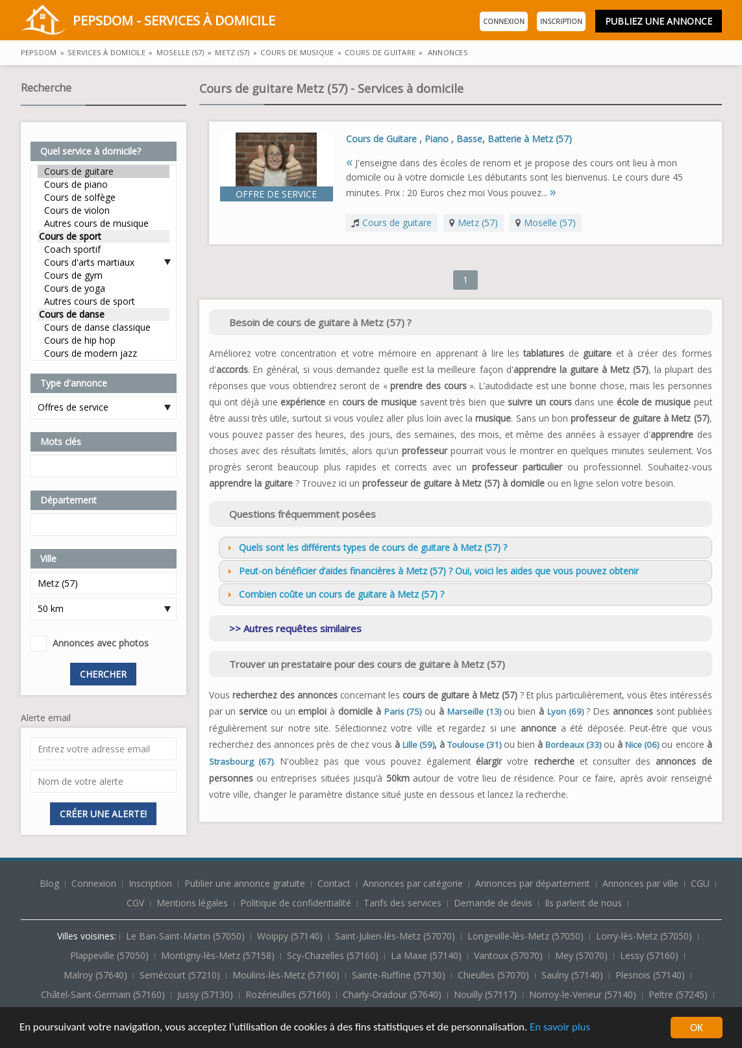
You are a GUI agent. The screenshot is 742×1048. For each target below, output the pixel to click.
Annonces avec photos (101, 643)
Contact (335, 883)
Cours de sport (103, 236)
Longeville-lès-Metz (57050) (526, 936)
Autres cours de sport (103, 301)
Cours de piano (103, 184)
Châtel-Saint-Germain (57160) (104, 994)
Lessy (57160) (650, 955)
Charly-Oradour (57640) (393, 994)
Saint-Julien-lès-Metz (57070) (396, 936)
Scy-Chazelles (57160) (334, 955)
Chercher (103, 674)
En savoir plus (566, 1028)
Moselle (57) (550, 222)
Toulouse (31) (474, 744)
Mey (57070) (582, 955)
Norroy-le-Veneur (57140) (584, 994)
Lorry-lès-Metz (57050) (645, 936)
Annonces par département (532, 883)
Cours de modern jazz (103, 353)
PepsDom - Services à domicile (148, 21)
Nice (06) (642, 744)
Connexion (504, 21)
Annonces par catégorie (413, 883)
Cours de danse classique (103, 327)
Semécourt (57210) (181, 975)
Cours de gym (103, 275)
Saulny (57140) (573, 975)
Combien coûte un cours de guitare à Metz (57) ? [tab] (334, 594)
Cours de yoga (103, 288)
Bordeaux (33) (573, 744)
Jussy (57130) (206, 994)
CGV (135, 903)
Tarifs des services (402, 903)
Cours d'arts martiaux (103, 262)
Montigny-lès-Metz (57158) (219, 955)
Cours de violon (103, 210)
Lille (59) (418, 744)
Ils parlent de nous (583, 903)
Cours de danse (103, 314)
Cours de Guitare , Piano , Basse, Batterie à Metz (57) (459, 139)
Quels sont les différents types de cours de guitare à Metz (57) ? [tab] (366, 547)
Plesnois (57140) (651, 975)
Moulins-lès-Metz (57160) (287, 975)
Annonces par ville (640, 883)
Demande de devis (493, 903)
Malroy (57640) (97, 975)
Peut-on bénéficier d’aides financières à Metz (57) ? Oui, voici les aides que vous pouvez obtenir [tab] (431, 571)
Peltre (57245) (679, 994)
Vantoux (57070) (509, 955)
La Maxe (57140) (427, 955)
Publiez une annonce (658, 21)
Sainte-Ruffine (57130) (400, 975)
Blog (51, 883)
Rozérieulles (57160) (289, 994)
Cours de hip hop (103, 340)
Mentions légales (192, 903)
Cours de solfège (103, 197)
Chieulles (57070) (495, 975)
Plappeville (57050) (110, 955)
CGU (700, 883)
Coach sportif (103, 249)
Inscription (561, 21)
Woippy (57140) (291, 936)
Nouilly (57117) (486, 994)
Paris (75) (403, 711)
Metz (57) (478, 222)
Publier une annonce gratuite (246, 883)
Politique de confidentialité (295, 903)
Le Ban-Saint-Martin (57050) (186, 936)
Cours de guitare (103, 171)
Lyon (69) (565, 711)
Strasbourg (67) (241, 761)
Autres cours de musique (103, 223)
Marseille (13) (474, 711)
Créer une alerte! (103, 814)
